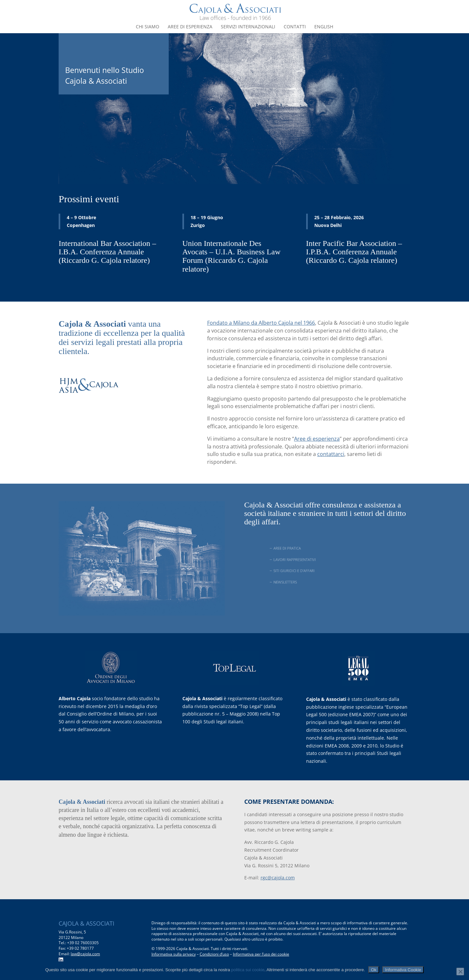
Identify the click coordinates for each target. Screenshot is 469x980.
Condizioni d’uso (214, 954)
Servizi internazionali (248, 27)
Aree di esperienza (190, 27)
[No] (460, 971)
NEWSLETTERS (293, 582)
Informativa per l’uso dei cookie (261, 954)
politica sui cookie (247, 969)
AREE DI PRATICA (295, 548)
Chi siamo (147, 27)
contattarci (330, 454)
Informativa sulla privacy (173, 954)
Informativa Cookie (403, 969)
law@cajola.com (85, 954)
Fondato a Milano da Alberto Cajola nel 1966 (261, 322)
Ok (374, 969)
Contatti (295, 27)
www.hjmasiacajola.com (98, 413)
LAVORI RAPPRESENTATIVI (301, 559)
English (323, 27)
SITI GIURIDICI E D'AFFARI (300, 571)
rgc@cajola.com (278, 877)
